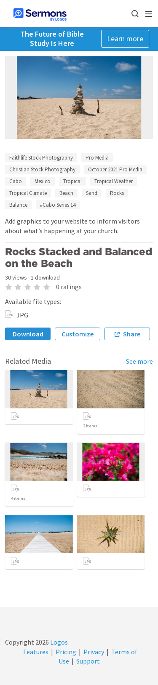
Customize (78, 334)
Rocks (117, 193)
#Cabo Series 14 (57, 204)
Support (88, 661)
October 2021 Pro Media (115, 169)
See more (139, 361)
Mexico (43, 181)
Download (28, 334)
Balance (18, 204)
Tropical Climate (28, 193)
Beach (66, 193)
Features (35, 652)
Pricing (66, 652)
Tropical (72, 181)
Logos (58, 642)
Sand (91, 193)
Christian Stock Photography (42, 169)
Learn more (125, 38)
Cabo (15, 181)
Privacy (93, 652)
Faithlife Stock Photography (41, 157)
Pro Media (97, 157)
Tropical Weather (113, 181)
